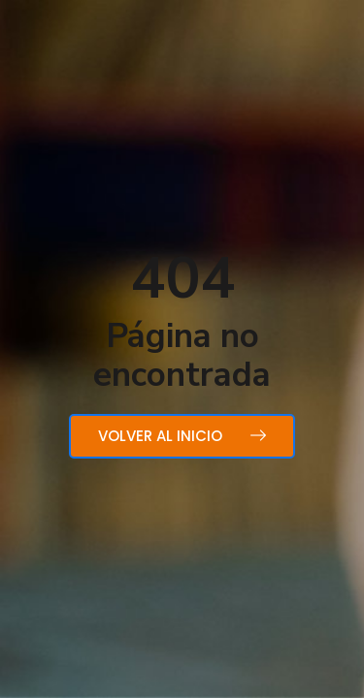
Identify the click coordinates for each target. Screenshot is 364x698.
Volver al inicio (182, 436)
